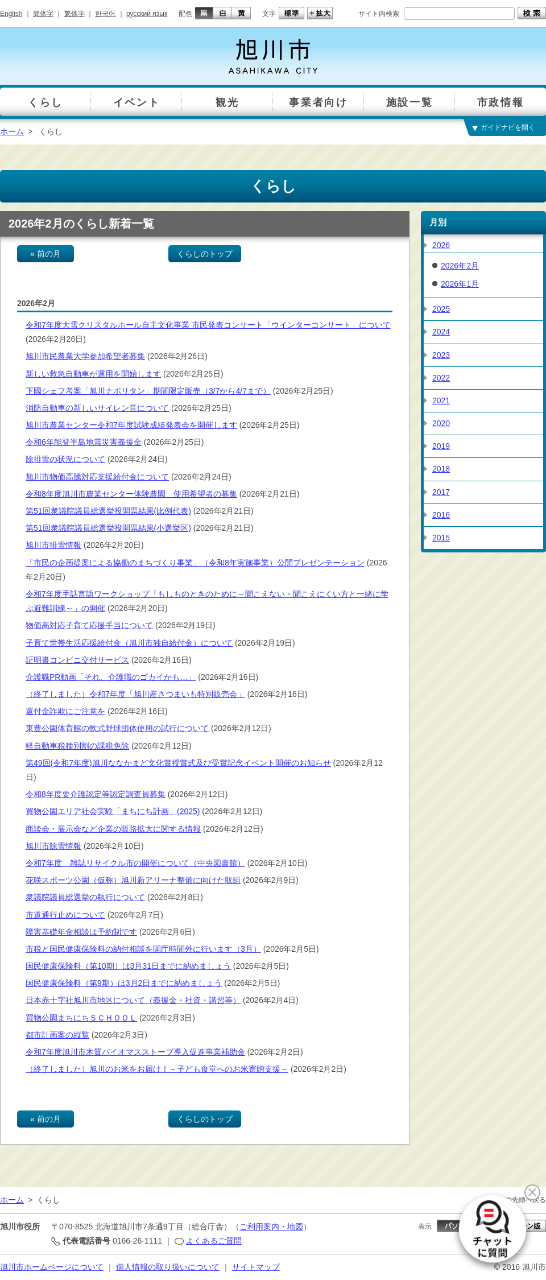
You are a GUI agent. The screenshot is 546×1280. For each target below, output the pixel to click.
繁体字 (74, 14)
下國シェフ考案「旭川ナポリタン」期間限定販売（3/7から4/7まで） (148, 390)
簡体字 (43, 14)
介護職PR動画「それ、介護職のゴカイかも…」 (111, 677)
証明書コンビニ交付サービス (77, 659)
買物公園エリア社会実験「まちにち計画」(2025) (113, 811)
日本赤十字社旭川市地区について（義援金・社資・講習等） (133, 1000)
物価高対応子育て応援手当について (89, 625)
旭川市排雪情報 (53, 545)
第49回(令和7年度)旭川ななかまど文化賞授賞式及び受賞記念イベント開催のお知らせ (178, 762)
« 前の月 (45, 253)
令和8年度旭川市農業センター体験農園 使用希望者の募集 (131, 493)
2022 (441, 377)
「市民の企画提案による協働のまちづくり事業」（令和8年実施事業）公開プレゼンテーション (195, 562)
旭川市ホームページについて (52, 1266)
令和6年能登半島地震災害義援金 (84, 442)
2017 (441, 492)
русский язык (146, 14)
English (11, 14)
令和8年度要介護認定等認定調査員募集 (96, 794)
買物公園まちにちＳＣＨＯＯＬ (81, 1017)
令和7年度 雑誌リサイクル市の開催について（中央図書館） (135, 863)
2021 (441, 400)
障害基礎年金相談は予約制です (81, 931)
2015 (441, 537)
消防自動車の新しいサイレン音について (97, 407)
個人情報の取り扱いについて (168, 1266)
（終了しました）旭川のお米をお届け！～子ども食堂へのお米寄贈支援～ (157, 1068)
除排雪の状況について (65, 459)
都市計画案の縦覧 (57, 1034)
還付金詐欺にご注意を (65, 711)
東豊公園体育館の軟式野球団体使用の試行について (117, 728)
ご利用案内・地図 (271, 1226)
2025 (441, 308)
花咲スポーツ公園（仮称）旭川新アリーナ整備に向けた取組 (133, 880)
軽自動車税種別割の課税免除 (77, 745)
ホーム (12, 131)
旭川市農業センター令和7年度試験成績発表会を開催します (131, 425)
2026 (441, 245)
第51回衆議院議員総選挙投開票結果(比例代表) (108, 510)
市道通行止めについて (65, 914)
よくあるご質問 (214, 1240)
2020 (441, 423)
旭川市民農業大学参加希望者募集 (85, 356)
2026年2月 (460, 265)
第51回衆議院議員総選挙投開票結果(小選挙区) (108, 527)
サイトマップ (256, 1266)
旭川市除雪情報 (53, 845)
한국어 (105, 14)
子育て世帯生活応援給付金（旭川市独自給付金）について (129, 642)
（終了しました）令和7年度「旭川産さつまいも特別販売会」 (135, 694)
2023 (441, 355)
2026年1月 (460, 283)
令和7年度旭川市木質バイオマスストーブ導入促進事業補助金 (135, 1051)
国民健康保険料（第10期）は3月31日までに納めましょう (128, 966)
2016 (441, 514)
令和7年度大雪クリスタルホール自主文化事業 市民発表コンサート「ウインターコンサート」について (208, 324)
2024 (441, 331)
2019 (441, 446)
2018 (441, 468)
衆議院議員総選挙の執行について (85, 897)
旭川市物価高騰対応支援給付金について (97, 476)
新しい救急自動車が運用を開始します (93, 373)
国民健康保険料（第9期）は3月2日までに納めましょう (124, 983)
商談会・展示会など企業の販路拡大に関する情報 (113, 828)
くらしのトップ (205, 253)
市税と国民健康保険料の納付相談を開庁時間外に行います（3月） (143, 948)
